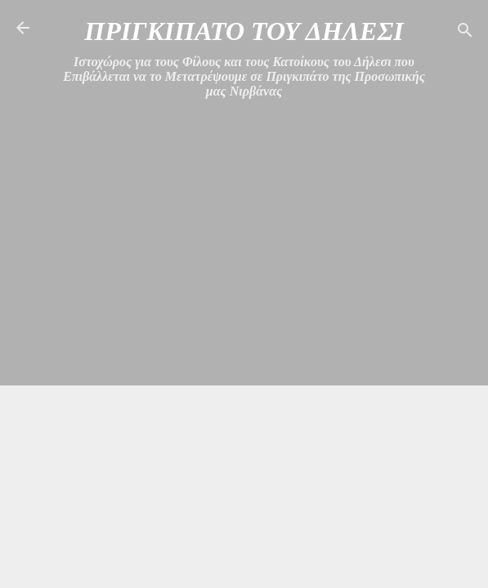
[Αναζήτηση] (465, 33)
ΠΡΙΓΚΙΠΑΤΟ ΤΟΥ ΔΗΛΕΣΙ (243, 31)
